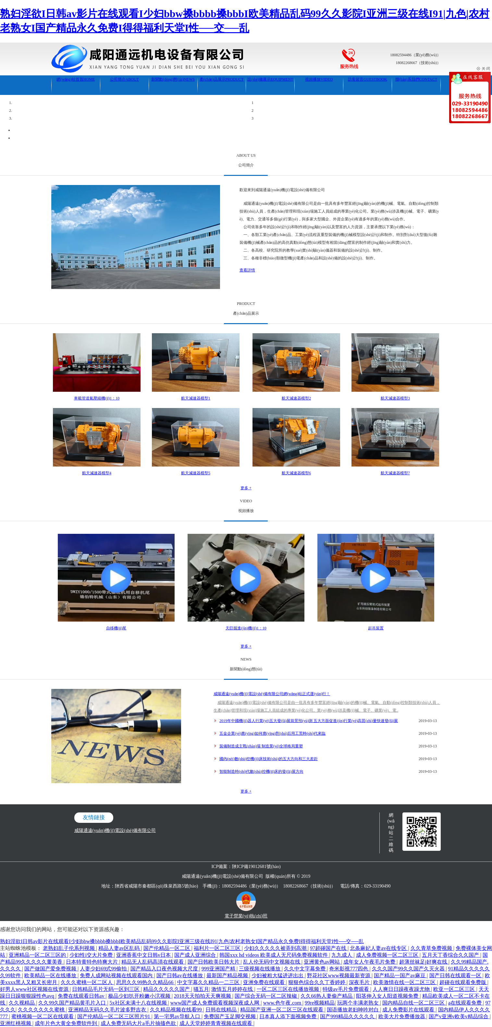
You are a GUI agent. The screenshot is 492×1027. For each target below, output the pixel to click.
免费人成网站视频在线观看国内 (117, 975)
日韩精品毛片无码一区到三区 (106, 989)
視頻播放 (319, 79)
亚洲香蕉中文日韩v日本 (144, 955)
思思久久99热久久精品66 (145, 982)
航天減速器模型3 (395, 398)
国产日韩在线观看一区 (456, 975)
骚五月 (201, 989)
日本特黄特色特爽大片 (92, 962)
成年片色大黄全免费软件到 (66, 1023)
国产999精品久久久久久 (348, 1016)
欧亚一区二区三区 (454, 989)
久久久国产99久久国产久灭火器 (409, 968)
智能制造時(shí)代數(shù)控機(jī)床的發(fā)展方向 (261, 771)
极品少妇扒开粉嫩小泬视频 (140, 996)
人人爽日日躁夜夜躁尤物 (402, 989)
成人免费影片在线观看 (409, 1009)
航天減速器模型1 (195, 398)
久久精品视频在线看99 (176, 1009)
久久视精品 (22, 1003)
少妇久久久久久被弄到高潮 (276, 948)
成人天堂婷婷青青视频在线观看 (216, 1023)
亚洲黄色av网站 (322, 962)
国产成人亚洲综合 (195, 955)
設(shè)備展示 (270, 79)
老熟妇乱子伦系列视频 (69, 948)
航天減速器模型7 (395, 473)
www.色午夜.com (282, 1003)
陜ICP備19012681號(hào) (256, 866)
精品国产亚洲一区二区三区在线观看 (282, 1009)
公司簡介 (124, 79)
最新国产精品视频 (227, 975)
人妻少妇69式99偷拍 (104, 968)
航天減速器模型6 (296, 473)
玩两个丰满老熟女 (358, 1003)
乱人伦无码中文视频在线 (272, 962)
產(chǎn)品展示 (221, 79)
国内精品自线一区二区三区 (414, 1003)
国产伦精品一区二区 (167, 948)
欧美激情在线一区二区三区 (405, 982)
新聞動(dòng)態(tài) (173, 79)
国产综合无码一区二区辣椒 (266, 996)
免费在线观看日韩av (81, 996)
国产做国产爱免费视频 (51, 968)
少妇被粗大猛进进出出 (278, 975)
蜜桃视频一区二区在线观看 (43, 1016)
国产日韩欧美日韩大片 (214, 962)
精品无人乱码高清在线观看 (153, 962)
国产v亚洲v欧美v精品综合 (459, 1016)
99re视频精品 (320, 1003)
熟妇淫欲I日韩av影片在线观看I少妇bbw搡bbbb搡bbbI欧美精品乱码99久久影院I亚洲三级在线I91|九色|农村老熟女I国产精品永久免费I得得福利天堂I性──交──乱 (182, 941)
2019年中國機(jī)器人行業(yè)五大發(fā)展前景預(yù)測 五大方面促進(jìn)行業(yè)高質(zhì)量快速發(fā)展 (308, 720)
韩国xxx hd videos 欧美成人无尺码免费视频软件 (274, 955)
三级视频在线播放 (260, 968)
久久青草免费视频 (432, 948)
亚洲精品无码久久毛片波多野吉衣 (107, 1009)
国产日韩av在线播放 (180, 975)
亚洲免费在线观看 (264, 982)
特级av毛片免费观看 (346, 989)
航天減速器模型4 (96, 473)
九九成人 (342, 955)
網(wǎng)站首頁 (75, 79)
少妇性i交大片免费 (91, 955)
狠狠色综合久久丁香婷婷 (317, 982)
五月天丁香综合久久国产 (451, 955)
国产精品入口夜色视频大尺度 (164, 968)
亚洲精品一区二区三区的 (38, 955)
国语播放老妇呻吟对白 (353, 1009)
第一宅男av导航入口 (178, 1016)
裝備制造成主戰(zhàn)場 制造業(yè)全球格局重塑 (261, 746)
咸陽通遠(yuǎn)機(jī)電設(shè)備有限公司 (115, 830)
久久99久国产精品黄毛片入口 (72, 1003)
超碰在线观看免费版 (463, 982)
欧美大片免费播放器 (402, 1016)
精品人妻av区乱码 (119, 948)
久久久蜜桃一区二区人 (87, 982)
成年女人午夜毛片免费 (370, 962)
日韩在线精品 (221, 1009)
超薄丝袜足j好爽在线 (424, 962)
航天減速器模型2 (296, 398)
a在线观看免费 (465, 1003)
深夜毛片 (360, 982)
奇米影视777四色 (349, 968)
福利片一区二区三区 (218, 948)
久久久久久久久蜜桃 (42, 1009)
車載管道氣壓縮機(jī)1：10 (97, 398)
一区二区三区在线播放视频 (288, 989)
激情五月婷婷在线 (232, 989)
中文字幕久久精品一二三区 (209, 982)
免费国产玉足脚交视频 (230, 1016)
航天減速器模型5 (195, 473)
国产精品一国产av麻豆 (400, 975)
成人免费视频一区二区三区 (388, 955)
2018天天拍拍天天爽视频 (203, 996)
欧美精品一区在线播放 (51, 975)
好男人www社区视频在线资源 (35, 989)
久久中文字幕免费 (305, 968)
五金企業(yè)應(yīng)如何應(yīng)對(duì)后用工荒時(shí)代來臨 (272, 733)
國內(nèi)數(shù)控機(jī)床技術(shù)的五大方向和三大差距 (268, 759)
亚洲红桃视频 (16, 1023)
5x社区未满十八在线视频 (139, 1003)
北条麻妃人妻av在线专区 (379, 948)
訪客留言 (367, 79)
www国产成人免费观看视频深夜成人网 (215, 1003)
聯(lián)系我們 (416, 79)
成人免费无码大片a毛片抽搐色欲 (139, 1023)
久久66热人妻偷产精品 (327, 996)
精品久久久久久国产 (167, 989)
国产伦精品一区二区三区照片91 (114, 1016)
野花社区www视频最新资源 (339, 975)
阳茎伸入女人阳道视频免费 (388, 996)
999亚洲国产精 (219, 968)
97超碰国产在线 (329, 948)
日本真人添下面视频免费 (288, 1016)
